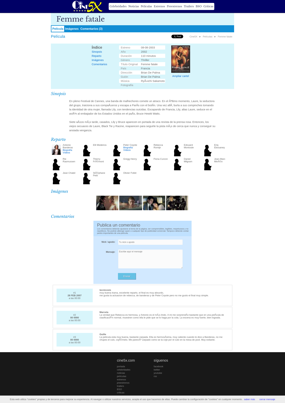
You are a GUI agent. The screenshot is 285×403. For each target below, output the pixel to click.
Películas (146, 6)
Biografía (67, 150)
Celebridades (118, 6)
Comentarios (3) (91, 28)
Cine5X (193, 36)
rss (155, 376)
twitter (157, 369)
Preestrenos (174, 6)
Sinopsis (97, 51)
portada (121, 366)
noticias (121, 373)
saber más (249, 399)
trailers (120, 386)
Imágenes (72, 28)
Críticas (208, 6)
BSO (199, 6)
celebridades (123, 369)
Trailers (189, 6)
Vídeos (66, 152)
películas (121, 376)
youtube (158, 373)
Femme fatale (225, 36)
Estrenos (159, 6)
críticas (120, 392)
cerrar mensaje (267, 399)
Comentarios (99, 64)
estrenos (121, 379)
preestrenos (123, 382)
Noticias (133, 6)
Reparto (96, 55)
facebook (158, 366)
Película (57, 28)
